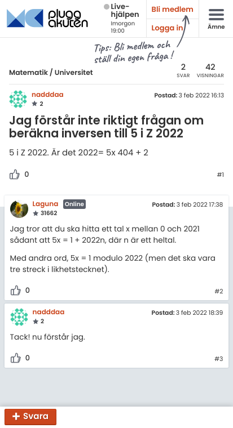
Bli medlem (173, 9)
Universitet (74, 73)
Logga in (167, 28)
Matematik (28, 73)
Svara (36, 417)
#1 (220, 175)
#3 (218, 359)
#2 (218, 292)
